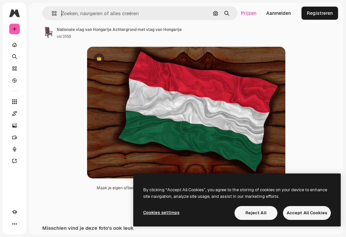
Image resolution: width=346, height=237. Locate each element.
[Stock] (14, 68)
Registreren (320, 13)
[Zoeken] (14, 56)
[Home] (14, 45)
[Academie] (14, 212)
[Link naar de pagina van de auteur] (48, 32)
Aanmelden (278, 13)
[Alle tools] (14, 101)
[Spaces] (14, 113)
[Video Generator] (14, 137)
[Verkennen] (14, 80)
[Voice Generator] (14, 149)
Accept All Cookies (307, 213)
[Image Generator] (14, 125)
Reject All (256, 213)
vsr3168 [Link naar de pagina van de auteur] (64, 36)
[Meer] (14, 224)
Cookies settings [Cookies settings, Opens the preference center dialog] (161, 212)
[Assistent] (14, 161)
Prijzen (248, 13)
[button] (52, 13)
